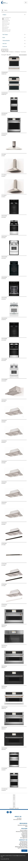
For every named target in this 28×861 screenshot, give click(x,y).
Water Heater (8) (7, 31)
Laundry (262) (6, 27)
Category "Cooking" (20, 51)
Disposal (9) (6, 21)
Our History (19, 818)
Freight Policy (24, 836)
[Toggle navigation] (25, 2)
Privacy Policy (24, 832)
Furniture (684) (6, 24)
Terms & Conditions (23, 830)
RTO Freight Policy (23, 837)
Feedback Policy (24, 834)
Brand (4, 37)
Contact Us (24, 850)
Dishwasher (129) (7, 20)
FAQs (26, 826)
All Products (10, 51)
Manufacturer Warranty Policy (21, 831)
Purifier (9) (6, 28)
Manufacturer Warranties (22, 825)
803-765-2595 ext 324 (23, 847)
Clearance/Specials (6, 40)
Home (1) (5, 25)
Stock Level (5, 46)
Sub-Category (5, 34)
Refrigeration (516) (7, 29)
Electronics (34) (7, 23)
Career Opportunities (17, 819)
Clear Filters (4, 50)
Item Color (5, 43)
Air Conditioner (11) (7, 17)
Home (3, 51)
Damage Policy (24, 835)
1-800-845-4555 (24, 842)
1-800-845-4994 (24, 845)
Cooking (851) (6, 18)
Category (4, 14)
